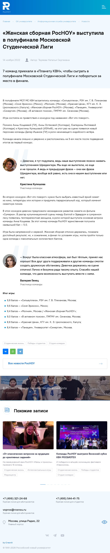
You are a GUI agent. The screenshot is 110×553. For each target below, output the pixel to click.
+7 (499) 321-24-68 (15, 498)
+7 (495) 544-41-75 (67, 498)
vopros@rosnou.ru (14, 509)
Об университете (24, 21)
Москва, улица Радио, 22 (24, 521)
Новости (86, 21)
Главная (7, 21)
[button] (42, 484)
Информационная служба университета (57, 21)
